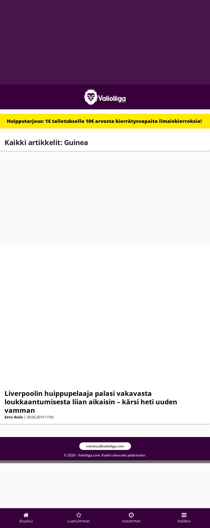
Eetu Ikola (14, 417)
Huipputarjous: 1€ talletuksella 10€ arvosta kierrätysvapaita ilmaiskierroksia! (104, 121)
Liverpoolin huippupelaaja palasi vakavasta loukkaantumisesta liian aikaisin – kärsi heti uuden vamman (91, 402)
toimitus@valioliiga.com (105, 446)
